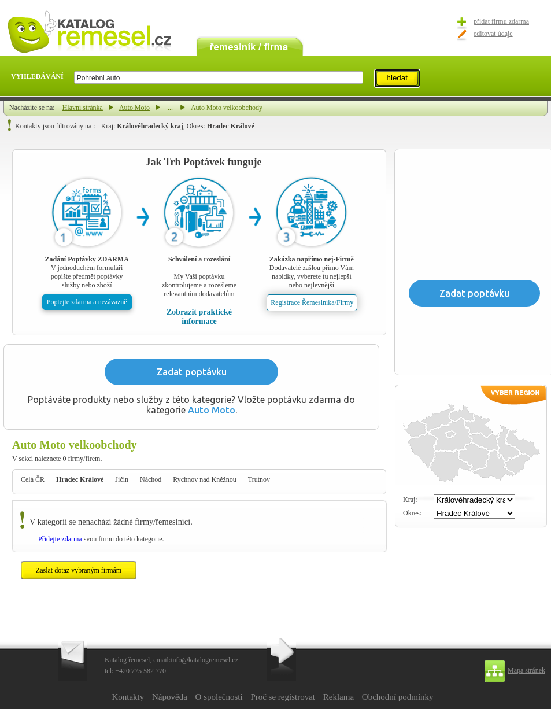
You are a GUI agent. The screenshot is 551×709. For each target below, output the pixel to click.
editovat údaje (493, 33)
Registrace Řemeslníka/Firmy (312, 302)
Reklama (338, 696)
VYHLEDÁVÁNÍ (37, 76)
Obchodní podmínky (398, 696)
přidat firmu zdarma (501, 21)
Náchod (150, 479)
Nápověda (169, 696)
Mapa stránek (526, 670)
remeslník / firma (250, 45)
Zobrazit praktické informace (199, 317)
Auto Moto (134, 108)
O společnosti (219, 696)
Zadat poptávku (192, 372)
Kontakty (128, 696)
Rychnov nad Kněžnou (204, 479)
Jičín (121, 479)
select (362, 77)
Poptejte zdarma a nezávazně (87, 302)
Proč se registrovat (282, 696)
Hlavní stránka (82, 108)
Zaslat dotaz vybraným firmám (78, 570)
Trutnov (259, 479)
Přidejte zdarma (60, 539)
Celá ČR (33, 479)
